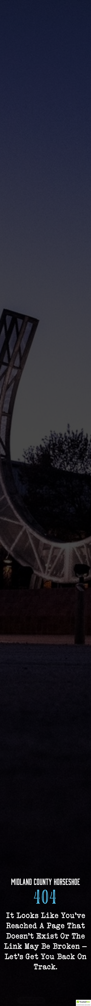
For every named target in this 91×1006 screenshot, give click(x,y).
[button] (83, 1003)
